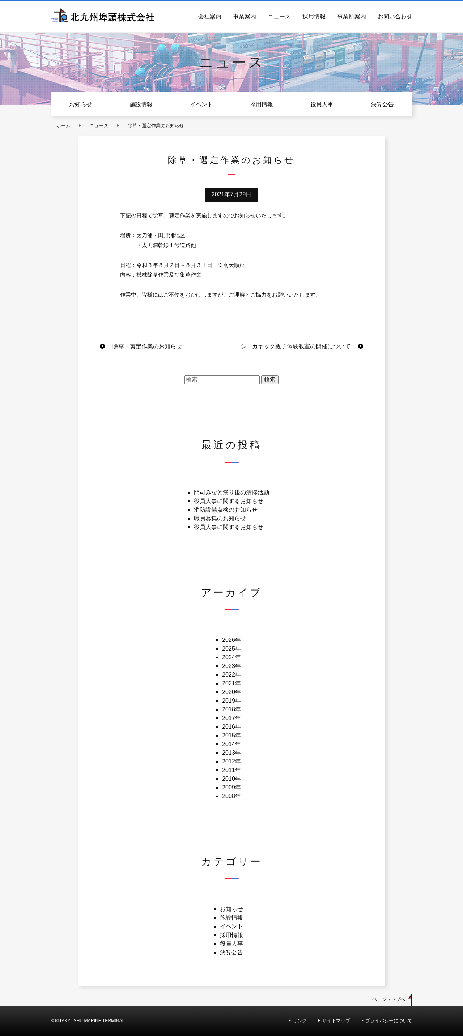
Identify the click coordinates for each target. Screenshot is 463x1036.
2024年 (231, 657)
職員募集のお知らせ (220, 518)
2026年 (231, 640)
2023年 (231, 666)
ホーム (63, 125)
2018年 (231, 709)
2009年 (231, 787)
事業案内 (244, 16)
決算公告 (382, 104)
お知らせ (80, 104)
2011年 (231, 770)
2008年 (231, 796)
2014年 (231, 744)
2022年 (231, 675)
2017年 (231, 718)
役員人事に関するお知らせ (228, 501)
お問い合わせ (395, 16)
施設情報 (141, 104)
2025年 (231, 648)
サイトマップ (336, 1020)
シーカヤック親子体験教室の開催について (296, 346)
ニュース (279, 16)
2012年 (231, 761)
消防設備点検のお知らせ (226, 510)
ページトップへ (388, 999)
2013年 (231, 753)
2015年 (231, 735)
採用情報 (314, 16)
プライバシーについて (388, 1020)
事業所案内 (351, 16)
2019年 (231, 701)
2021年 (231, 683)
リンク (300, 1020)
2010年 (231, 779)
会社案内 (209, 16)
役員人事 (322, 104)
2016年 (231, 727)
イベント (201, 104)
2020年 (231, 692)
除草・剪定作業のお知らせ (147, 346)
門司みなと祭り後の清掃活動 (231, 492)
